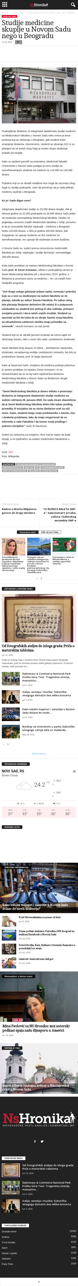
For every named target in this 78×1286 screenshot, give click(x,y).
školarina (34, 471)
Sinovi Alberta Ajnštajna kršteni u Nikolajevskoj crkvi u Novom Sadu (35, 1087)
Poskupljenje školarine (52, 467)
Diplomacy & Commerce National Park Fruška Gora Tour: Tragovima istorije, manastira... (46, 677)
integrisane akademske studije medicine (35, 464)
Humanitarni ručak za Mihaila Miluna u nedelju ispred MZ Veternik (63, 560)
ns (37, 467)
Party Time (7, 1264)
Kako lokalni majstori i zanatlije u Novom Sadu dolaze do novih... (48, 710)
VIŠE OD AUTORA (49, 532)
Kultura (5, 1237)
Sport (4, 1247)
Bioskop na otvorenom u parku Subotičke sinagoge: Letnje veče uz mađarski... (48, 728)
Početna (5, 12)
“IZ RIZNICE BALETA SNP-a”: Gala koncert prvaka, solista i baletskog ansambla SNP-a (59, 514)
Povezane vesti (28, 532)
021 (11, 452)
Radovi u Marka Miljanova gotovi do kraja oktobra (19, 511)
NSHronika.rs (39, 753)
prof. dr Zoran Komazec (14, 471)
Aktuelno (6, 1258)
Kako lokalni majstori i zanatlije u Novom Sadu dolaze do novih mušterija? (35, 907)
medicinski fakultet (12, 467)
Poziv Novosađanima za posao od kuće (40, 917)
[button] (72, 5)
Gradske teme (17, 12)
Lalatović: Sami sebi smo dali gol (36, 959)
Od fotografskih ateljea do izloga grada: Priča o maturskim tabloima (48, 1167)
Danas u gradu (9, 1253)
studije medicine (49, 471)
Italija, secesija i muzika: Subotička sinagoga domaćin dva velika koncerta (46, 693)
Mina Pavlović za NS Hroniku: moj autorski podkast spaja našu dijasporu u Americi (36, 1028)
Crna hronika (8, 1242)
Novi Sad (29, 467)
